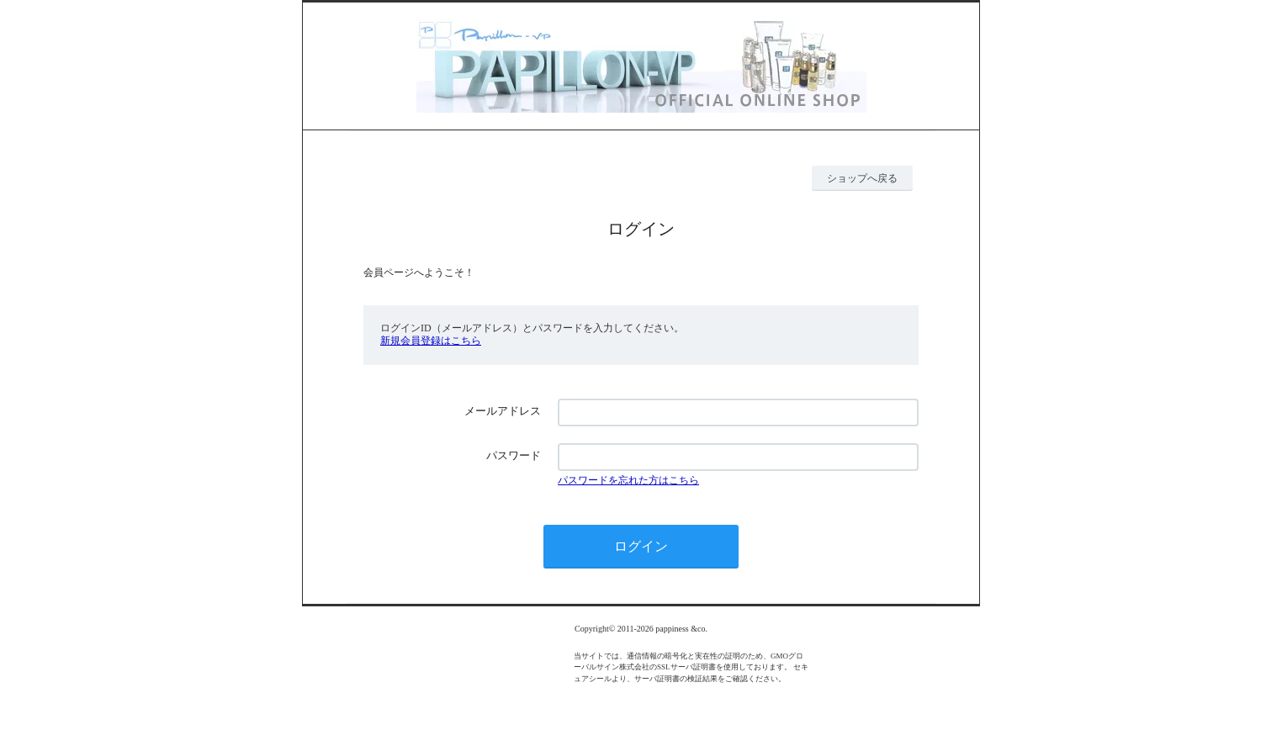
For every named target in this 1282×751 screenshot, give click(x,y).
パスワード (513, 455)
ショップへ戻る (862, 178)
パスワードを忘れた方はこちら (628, 480)
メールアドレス (502, 411)
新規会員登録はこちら (430, 340)
